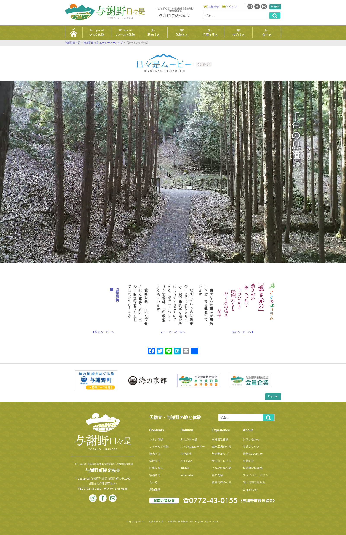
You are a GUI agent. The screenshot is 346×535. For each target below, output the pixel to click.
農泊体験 (154, 489)
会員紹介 (248, 460)
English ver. (250, 489)
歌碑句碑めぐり (221, 482)
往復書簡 (186, 453)
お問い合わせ (251, 439)
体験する (182, 34)
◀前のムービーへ (103, 332)
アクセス (231, 6)
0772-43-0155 (92, 488)
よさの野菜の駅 (221, 468)
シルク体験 (96, 34)
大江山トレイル (221, 460)
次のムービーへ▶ (243, 332)
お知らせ (213, 6)
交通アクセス (251, 446)
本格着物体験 (220, 439)
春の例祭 (217, 475)
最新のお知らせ (253, 453)
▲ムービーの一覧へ (173, 332)
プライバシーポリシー (257, 475)
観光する (153, 34)
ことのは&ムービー (192, 446)
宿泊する (238, 34)
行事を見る (210, 34)
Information (187, 475)
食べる (266, 34)
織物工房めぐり (221, 446)
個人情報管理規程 (254, 482)
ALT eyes (186, 460)
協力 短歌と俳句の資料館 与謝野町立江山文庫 (117, 290)
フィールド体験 (125, 34)
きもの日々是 (188, 439)
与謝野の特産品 (253, 468)
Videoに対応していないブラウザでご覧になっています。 (173, 172)
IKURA (184, 468)
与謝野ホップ (220, 453)
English (275, 6)
